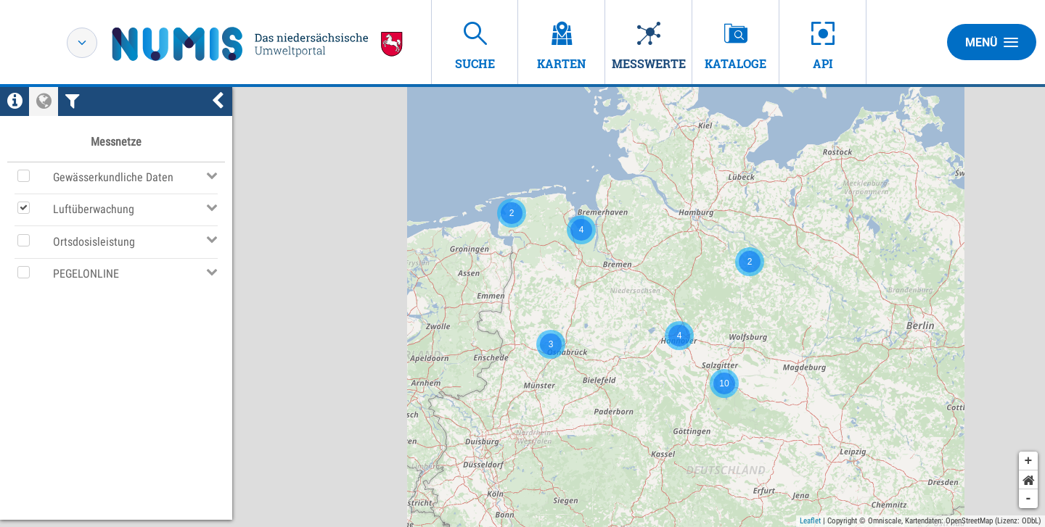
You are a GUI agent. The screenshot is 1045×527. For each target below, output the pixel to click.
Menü (991, 42)
